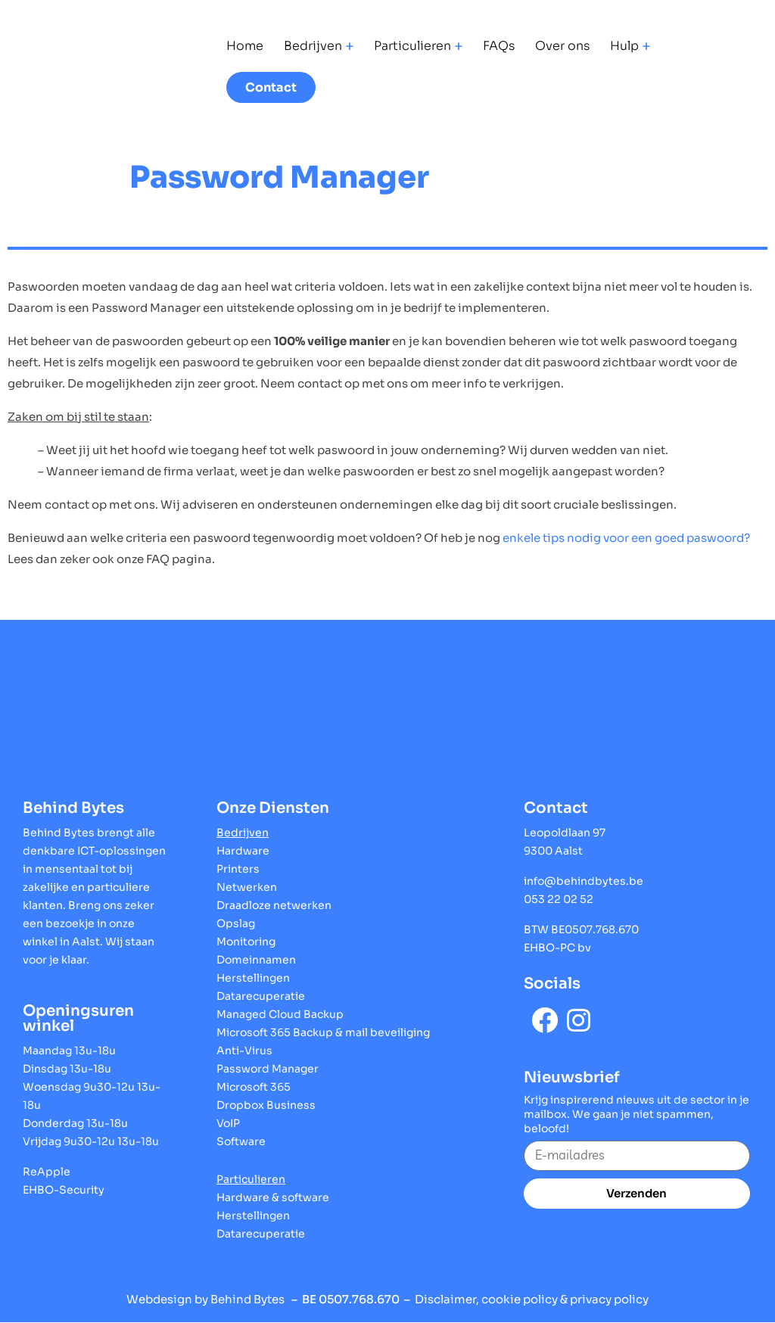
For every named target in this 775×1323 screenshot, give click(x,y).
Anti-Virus (244, 1050)
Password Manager (267, 1069)
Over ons (562, 46)
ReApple (46, 1171)
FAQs (499, 46)
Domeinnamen (256, 960)
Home (244, 46)
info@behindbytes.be (583, 881)
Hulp (624, 46)
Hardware (242, 851)
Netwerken (246, 887)
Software (241, 1141)
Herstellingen (253, 978)
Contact (271, 87)
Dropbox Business (266, 1105)
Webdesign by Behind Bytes (205, 1299)
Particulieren (412, 46)
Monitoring (245, 941)
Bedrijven (313, 46)
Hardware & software (272, 1197)
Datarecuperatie (260, 996)
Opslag (235, 923)
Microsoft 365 (253, 1087)
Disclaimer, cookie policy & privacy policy (532, 1299)
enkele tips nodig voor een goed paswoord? (626, 538)
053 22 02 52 (558, 899)
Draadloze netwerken (273, 905)
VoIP (228, 1123)
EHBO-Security (63, 1190)
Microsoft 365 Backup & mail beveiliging (323, 1032)
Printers (238, 869)
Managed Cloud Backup (280, 1014)
